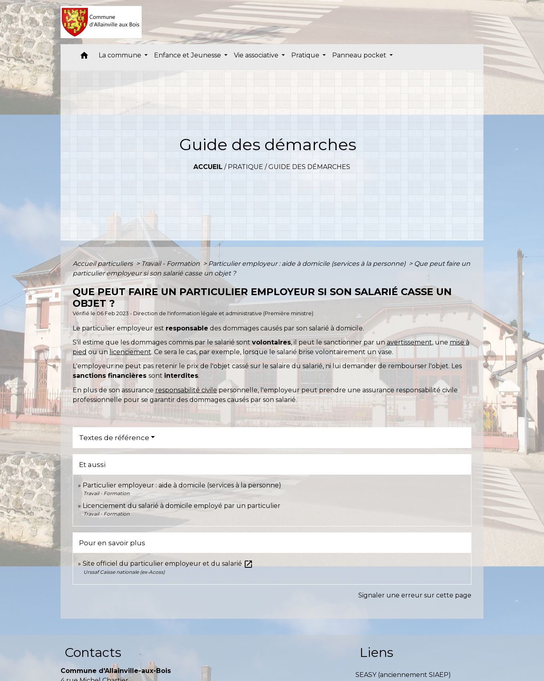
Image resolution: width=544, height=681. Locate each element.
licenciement (130, 352)
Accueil (208, 167)
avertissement (409, 342)
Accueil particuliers (103, 263)
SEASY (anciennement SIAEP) (403, 675)
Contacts (93, 652)
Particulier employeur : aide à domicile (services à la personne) (307, 263)
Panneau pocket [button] (360, 55)
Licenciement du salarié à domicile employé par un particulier (181, 506)
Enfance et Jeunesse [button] (188, 55)
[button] (84, 57)
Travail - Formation (171, 263)
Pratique (245, 167)
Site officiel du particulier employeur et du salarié (168, 563)
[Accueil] (101, 22)
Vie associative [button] (257, 55)
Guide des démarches (309, 167)
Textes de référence (114, 438)
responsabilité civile (186, 390)
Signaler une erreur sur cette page (414, 595)
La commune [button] (121, 55)
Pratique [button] (306, 55)
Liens (376, 652)
